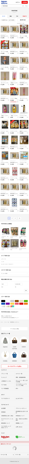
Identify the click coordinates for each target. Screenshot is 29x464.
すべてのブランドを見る (14, 366)
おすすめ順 (12, 20)
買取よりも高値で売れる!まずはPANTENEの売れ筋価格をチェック (14, 316)
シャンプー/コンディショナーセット (5, 129)
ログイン (18, 2)
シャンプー (22, 34)
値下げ (25, 16)
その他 (2, 160)
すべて (3, 16)
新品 (11, 16)
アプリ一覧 (17, 454)
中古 (17, 16)
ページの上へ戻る (14, 328)
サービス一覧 (4, 454)
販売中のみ (4, 20)
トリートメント (3, 34)
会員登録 (25, 2)
